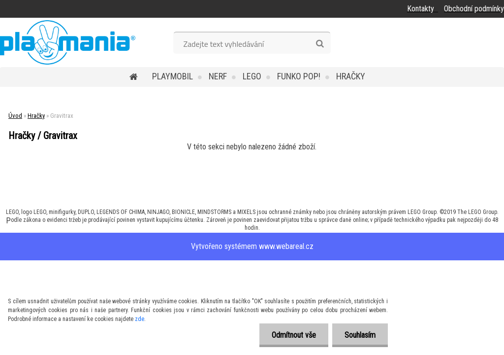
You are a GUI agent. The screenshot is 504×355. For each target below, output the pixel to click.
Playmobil (172, 76)
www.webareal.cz (286, 246)
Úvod (15, 115)
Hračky (350, 76)
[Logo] (67, 42)
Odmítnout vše (294, 335)
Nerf (218, 76)
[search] (319, 44)
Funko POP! (298, 76)
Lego (252, 76)
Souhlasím (360, 335)
